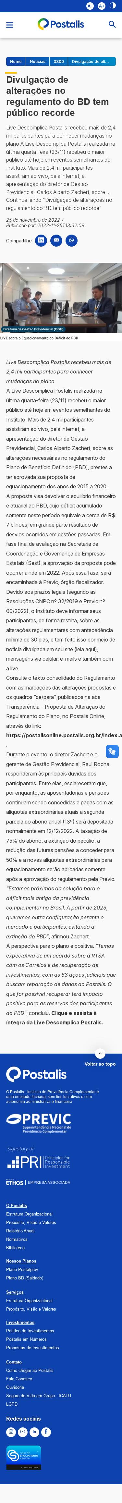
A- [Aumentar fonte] (90, 6)
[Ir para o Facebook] (46, 1432)
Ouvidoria (15, 1387)
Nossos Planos (21, 1261)
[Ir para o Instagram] (11, 1432)
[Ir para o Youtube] (23, 1432)
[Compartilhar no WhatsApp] (72, 241)
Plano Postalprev (22, 1269)
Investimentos (20, 1322)
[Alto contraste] (113, 6)
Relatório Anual (20, 1230)
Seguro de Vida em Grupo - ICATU (38, 1395)
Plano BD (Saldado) (24, 1277)
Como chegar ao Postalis (30, 1370)
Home (16, 61)
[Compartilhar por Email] (56, 241)
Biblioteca (15, 1247)
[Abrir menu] (9, 25)
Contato (14, 1361)
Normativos (17, 1239)
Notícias (37, 61)
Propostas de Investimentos (32, 1347)
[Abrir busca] (112, 25)
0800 (59, 61)
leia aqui (85, 649)
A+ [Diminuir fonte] (101, 6)
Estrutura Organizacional (29, 1213)
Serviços (15, 1292)
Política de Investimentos (30, 1330)
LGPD (12, 1404)
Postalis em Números (26, 1339)
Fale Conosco (19, 1378)
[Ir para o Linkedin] (34, 1432)
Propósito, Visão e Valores (31, 1222)
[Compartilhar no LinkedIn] (41, 241)
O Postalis (16, 1205)
